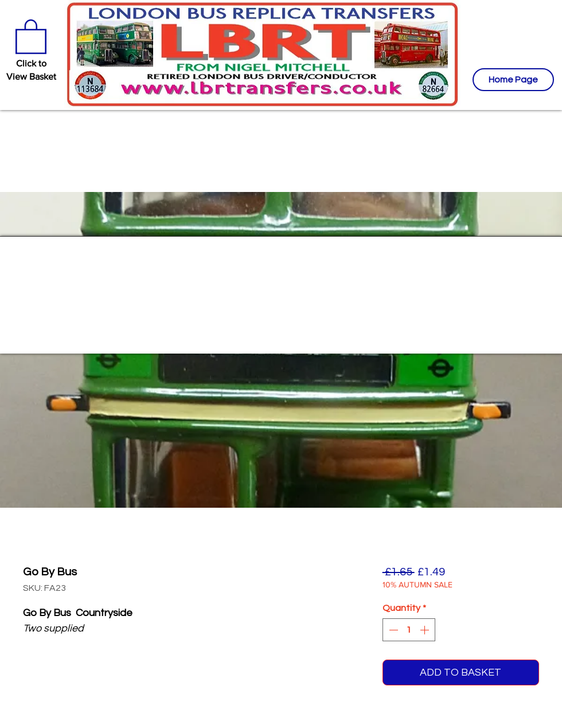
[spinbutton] (408, 630)
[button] (30, 35)
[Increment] (425, 630)
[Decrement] (392, 630)
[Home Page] (513, 79)
